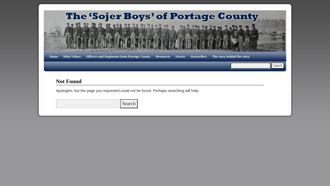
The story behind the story (231, 56)
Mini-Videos (72, 56)
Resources (163, 56)
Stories (180, 56)
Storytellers (198, 56)
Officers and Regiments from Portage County (118, 56)
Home (54, 56)
